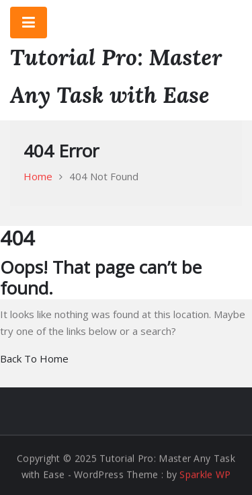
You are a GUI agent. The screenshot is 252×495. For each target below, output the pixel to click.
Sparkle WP (204, 474)
